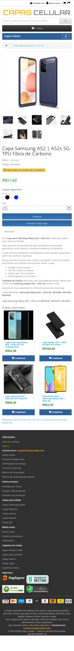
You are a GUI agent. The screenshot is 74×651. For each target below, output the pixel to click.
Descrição (9, 231)
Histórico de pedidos (12, 536)
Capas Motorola (10, 509)
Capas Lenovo (9, 513)
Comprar (37, 216)
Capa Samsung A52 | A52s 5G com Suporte (16, 397)
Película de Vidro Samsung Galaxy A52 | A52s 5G (53, 398)
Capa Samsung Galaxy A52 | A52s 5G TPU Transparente (16, 344)
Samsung (14, 160)
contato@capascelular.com (30, 450)
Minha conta (54, 3)
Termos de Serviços (11, 468)
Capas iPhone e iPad (12, 550)
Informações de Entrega (14, 463)
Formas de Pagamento (13, 459)
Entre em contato (10, 441)
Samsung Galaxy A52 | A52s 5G (28, 45)
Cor (5, 193)
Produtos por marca (12, 486)
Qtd (4, 203)
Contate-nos (37, 3)
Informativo (8, 540)
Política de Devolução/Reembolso (18, 476)
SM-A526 (36, 419)
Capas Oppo (8, 563)
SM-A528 (17, 419)
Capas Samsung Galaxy (13, 504)
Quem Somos (8, 454)
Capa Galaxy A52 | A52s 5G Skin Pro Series (54, 343)
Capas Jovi (7, 522)
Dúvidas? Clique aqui (37, 223)
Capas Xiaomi (8, 559)
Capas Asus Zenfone (12, 554)
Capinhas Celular (10, 567)
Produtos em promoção (13, 495)
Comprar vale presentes (14, 490)
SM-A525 (27, 419)
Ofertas (6, 446)
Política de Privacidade (13, 472)
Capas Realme (9, 518)
